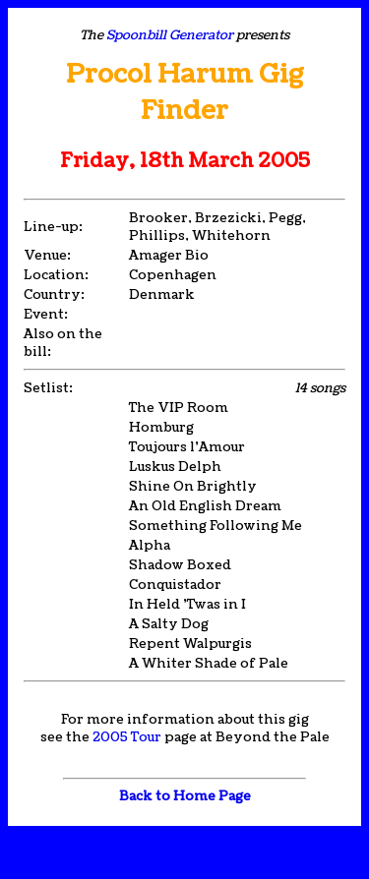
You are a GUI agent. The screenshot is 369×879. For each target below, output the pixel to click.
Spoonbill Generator (169, 35)
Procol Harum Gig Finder (185, 92)
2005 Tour (126, 737)
